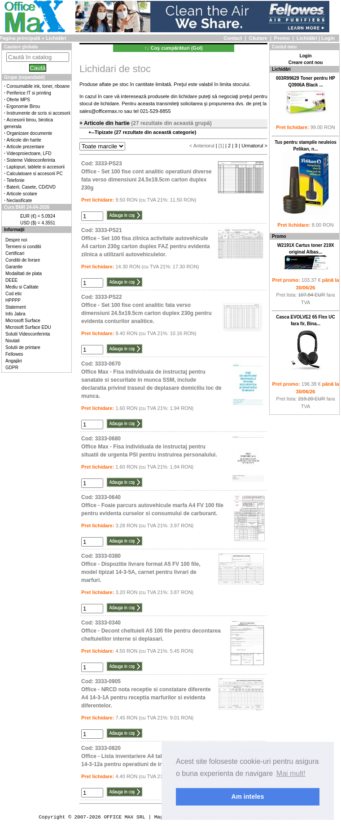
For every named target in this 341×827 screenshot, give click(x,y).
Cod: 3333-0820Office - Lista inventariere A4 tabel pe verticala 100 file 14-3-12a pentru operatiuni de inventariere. (150, 756)
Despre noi (16, 239)
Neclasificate (19, 200)
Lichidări (307, 38)
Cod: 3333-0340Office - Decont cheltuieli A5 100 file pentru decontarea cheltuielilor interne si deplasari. (151, 631)
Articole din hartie (24, 140)
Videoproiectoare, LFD (29, 153)
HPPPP (13, 300)
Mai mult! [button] (291, 773)
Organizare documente (29, 133)
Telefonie (16, 180)
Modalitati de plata (23, 273)
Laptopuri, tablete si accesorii (36, 166)
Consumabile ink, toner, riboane (38, 86)
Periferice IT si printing (29, 92)
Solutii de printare (22, 347)
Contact (232, 38)
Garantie (13, 266)
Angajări (13, 360)
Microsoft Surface (22, 320)
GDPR (11, 367)
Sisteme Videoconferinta (31, 160)
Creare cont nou (306, 62)
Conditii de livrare (22, 260)
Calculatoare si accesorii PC (35, 173)
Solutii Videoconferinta (27, 334)
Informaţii (14, 229)
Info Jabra (15, 313)
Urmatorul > (254, 145)
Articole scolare (22, 193)
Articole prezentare (25, 146)
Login (328, 38)
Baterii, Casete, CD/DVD (31, 187)
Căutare (258, 38)
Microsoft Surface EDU (28, 327)
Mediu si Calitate (22, 286)
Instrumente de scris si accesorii (38, 113)
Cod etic (13, 293)
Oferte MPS (18, 99)
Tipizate (104, 132)
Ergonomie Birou (23, 106)
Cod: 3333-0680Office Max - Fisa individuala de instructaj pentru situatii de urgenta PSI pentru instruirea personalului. (149, 446)
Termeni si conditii (23, 246)
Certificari (14, 253)
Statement (15, 307)
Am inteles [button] (248, 796)
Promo (282, 38)
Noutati (12, 340)
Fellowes (14, 354)
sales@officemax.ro (101, 111)
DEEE (11, 280)
